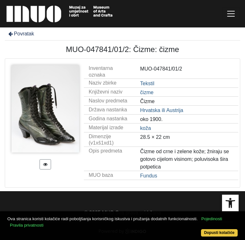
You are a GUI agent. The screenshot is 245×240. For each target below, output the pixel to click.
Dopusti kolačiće (219, 232)
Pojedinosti (211, 218)
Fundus (148, 175)
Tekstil (147, 83)
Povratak (20, 33)
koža (145, 128)
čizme (146, 92)
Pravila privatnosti (26, 225)
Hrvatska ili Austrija (161, 110)
